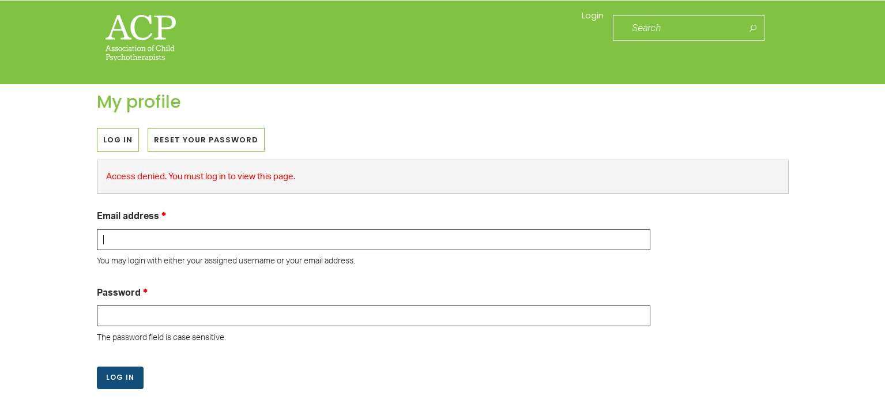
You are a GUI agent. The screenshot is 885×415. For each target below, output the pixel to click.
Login (587, 28)
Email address (128, 216)
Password (119, 292)
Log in (121, 142)
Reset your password (206, 139)
